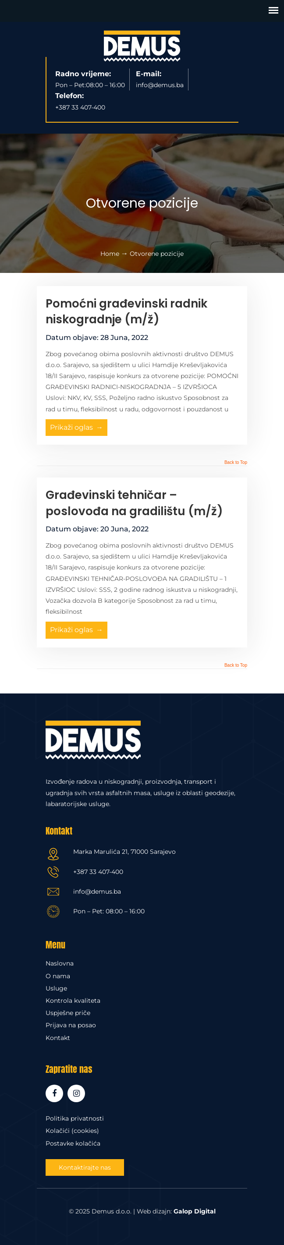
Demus (142, 46)
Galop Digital (195, 1211)
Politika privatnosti (75, 1118)
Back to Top (235, 462)
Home (109, 254)
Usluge (56, 988)
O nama (58, 976)
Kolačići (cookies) (72, 1131)
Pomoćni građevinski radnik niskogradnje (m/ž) (126, 311)
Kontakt (58, 1038)
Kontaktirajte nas (85, 1167)
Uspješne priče (68, 1013)
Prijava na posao (71, 1025)
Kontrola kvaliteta (73, 1000)
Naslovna (60, 963)
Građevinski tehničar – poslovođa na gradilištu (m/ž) (134, 503)
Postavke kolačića (73, 1143)
